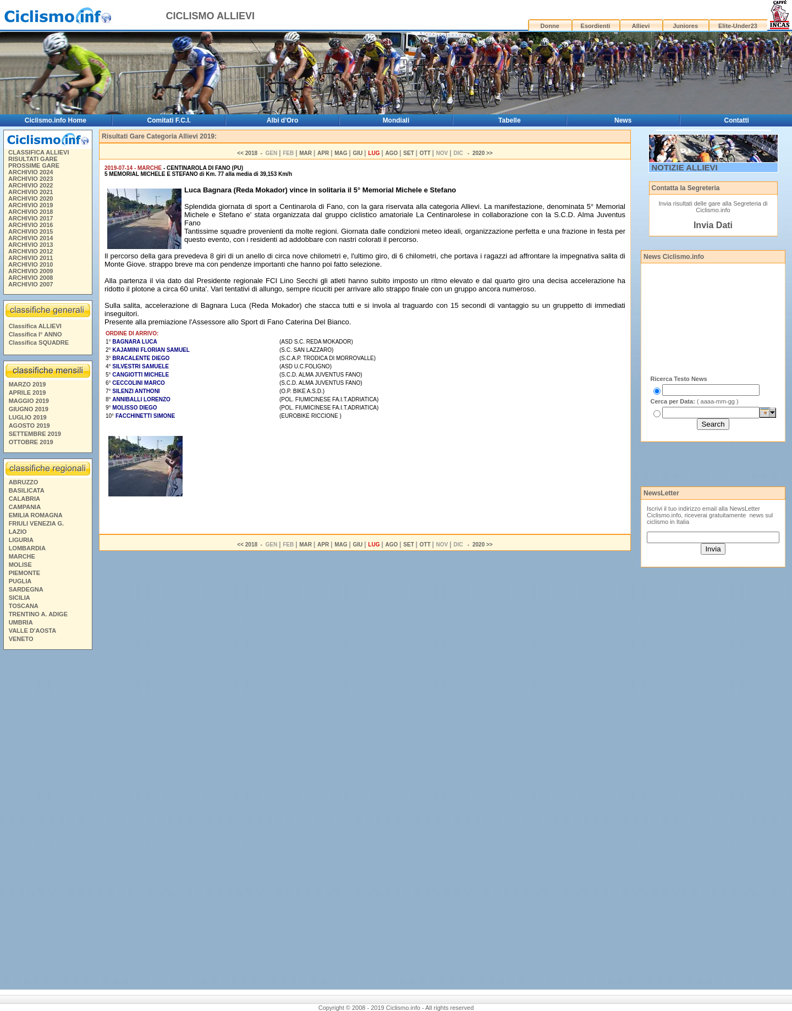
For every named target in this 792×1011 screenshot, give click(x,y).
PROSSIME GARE (33, 165)
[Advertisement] (47, 821)
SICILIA (19, 597)
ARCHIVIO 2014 (30, 238)
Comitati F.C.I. (169, 120)
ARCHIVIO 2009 (30, 271)
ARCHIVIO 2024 (30, 172)
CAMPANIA (25, 507)
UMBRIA (21, 622)
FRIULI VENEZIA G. (36, 523)
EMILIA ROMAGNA (36, 515)
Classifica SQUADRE (39, 342)
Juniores (685, 26)
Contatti (736, 120)
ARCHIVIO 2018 (30, 211)
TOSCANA (23, 606)
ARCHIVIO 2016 (30, 225)
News (622, 120)
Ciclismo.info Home (55, 120)
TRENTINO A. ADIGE (38, 614)
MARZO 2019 (27, 384)
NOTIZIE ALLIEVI (685, 167)
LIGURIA (21, 540)
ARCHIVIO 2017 (30, 218)
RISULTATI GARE (33, 159)
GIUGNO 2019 (28, 409)
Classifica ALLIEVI (35, 326)
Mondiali (396, 120)
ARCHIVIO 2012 (30, 251)
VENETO (21, 639)
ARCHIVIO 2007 (30, 284)
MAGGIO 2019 (29, 400)
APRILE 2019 (27, 392)
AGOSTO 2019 (29, 425)
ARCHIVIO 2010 (30, 264)
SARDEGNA (26, 589)
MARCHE (22, 556)
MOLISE (20, 564)
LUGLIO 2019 (28, 417)
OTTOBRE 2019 (31, 442)
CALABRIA (24, 498)
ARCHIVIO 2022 (30, 185)
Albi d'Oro (283, 120)
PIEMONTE (24, 573)
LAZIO (18, 531)
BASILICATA (27, 490)
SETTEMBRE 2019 (35, 433)
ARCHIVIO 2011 (30, 258)
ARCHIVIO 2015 (30, 231)
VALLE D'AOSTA (33, 630)
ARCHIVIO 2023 (30, 178)
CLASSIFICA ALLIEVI (38, 152)
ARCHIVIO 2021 (30, 192)
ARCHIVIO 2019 (30, 205)
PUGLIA (20, 581)
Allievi (641, 26)
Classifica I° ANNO (35, 334)
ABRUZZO (23, 482)
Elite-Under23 (737, 26)
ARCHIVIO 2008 (30, 277)
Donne (550, 26)
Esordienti (595, 26)
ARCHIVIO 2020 (30, 198)
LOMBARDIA (27, 548)
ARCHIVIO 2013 (30, 244)
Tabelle (509, 120)
